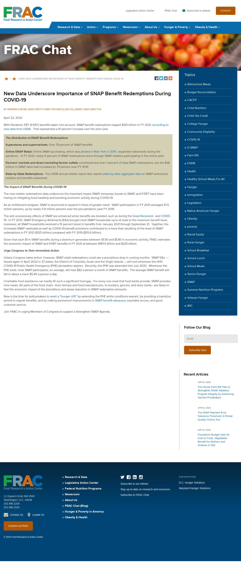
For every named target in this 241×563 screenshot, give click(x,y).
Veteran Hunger (197, 299)
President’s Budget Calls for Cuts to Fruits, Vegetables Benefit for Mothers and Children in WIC (214, 441)
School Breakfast (198, 252)
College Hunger (197, 125)
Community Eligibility (201, 133)
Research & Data (69, 29)
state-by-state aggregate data (122, 175)
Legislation (194, 204)
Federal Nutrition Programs (83, 490)
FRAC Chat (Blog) (76, 507)
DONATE (226, 12)
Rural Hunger (195, 244)
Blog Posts (14, 80)
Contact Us (16, 516)
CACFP (192, 102)
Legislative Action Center (140, 12)
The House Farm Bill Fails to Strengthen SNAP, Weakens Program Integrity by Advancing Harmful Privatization (216, 394)
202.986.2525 (12, 509)
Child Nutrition (196, 110)
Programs (109, 29)
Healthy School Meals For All (206, 181)
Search (233, 29)
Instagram (141, 479)
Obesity (192, 220)
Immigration (195, 197)
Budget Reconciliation (201, 94)
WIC (190, 307)
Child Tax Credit (197, 118)
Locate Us (38, 516)
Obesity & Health (206, 29)
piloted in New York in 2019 (98, 153)
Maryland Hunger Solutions (194, 490)
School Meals (196, 268)
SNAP (191, 284)
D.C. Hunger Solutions (192, 484)
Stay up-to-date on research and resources (145, 491)
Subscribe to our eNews (134, 485)
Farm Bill (193, 157)
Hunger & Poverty (176, 29)
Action (91, 29)
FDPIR (191, 165)
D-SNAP (192, 149)
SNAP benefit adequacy (110, 302)
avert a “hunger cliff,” (63, 298)
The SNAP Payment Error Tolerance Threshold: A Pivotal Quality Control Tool (215, 418)
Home (6, 80)
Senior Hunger (196, 276)
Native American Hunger (203, 212)
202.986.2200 (12, 505)
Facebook (129, 479)
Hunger (192, 189)
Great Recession (143, 218)
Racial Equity (195, 236)
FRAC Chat (171, 12)
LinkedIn (135, 479)
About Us (151, 29)
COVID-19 (193, 141)
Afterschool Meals (199, 86)
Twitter (122, 479)
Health (191, 173)
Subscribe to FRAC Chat (134, 496)
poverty (192, 228)
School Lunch (196, 260)
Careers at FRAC (18, 527)
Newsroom (130, 29)
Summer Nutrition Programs (205, 292)
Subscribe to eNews (198, 12)
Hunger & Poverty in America (84, 513)
